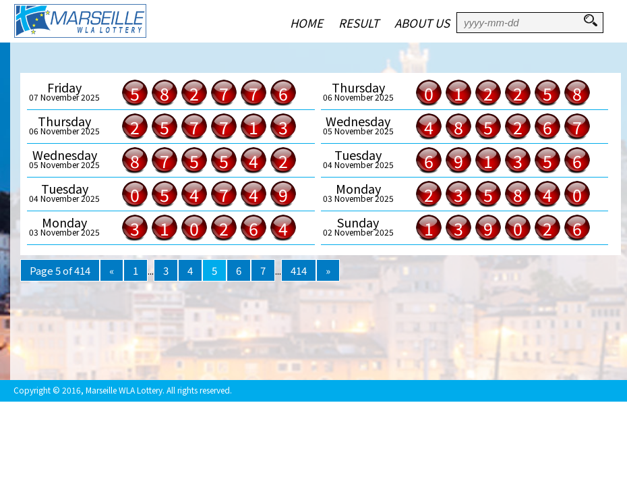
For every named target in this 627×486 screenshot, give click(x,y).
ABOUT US (422, 22)
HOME (306, 22)
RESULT (358, 22)
